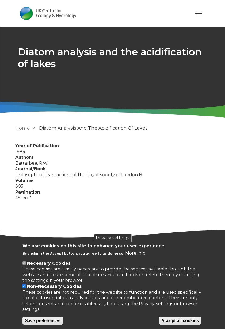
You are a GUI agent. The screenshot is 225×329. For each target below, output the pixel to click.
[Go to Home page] (48, 13)
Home (22, 128)
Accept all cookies (180, 320)
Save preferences (42, 320)
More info (135, 253)
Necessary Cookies (49, 263)
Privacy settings (112, 237)
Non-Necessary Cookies (54, 286)
